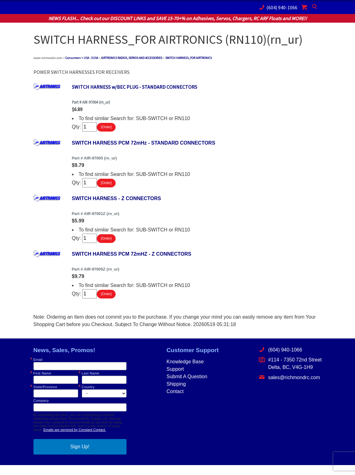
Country (88, 397)
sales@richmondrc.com (289, 387)
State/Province (45, 397)
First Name (42, 383)
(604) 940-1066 (277, 7)
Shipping (176, 394)
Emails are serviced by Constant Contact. (74, 439)
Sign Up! (79, 456)
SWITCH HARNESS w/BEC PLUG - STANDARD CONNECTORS (134, 87)
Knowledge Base (185, 371)
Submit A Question (186, 386)
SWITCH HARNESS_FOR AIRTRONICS (188, 58)
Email (37, 369)
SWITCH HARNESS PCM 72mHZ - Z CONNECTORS (132, 261)
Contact (175, 401)
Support (175, 379)
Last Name (91, 383)
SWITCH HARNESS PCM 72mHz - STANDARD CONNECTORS (143, 145)
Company (41, 410)
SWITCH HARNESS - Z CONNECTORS (116, 203)
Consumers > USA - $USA (81, 58)
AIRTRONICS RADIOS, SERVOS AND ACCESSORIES (131, 58)
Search (315, 8)
